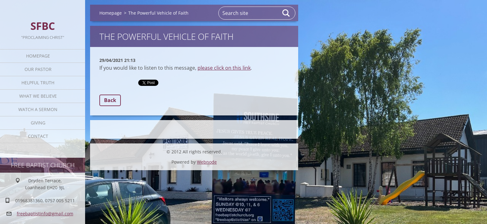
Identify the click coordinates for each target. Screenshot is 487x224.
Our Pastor (38, 69)
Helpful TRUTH (37, 83)
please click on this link (224, 67)
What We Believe (38, 96)
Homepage (38, 56)
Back (110, 100)
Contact (38, 136)
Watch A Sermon (37, 109)
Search (286, 13)
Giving (38, 123)
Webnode (207, 162)
